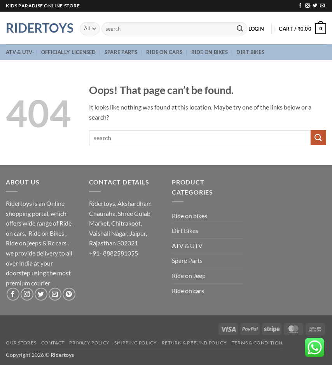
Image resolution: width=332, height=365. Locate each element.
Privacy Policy (89, 343)
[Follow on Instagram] (307, 6)
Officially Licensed (68, 52)
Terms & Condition (257, 343)
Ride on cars (164, 52)
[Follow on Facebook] (300, 6)
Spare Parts (121, 52)
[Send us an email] (322, 6)
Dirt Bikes (250, 52)
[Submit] (239, 28)
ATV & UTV (19, 52)
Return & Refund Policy (194, 343)
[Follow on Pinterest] (69, 294)
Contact (53, 343)
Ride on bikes (209, 52)
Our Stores (21, 343)
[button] (256, 28)
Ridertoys (37, 28)
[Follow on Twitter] (315, 6)
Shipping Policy (135, 343)
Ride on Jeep (189, 275)
